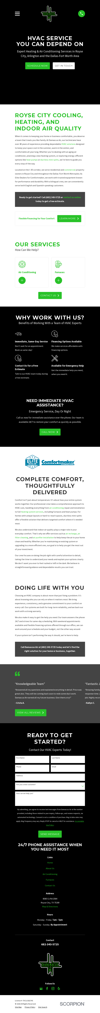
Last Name (56, 758)
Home (50, 863)
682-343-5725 (50, 944)
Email (54, 767)
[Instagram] (52, 988)
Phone (18, 767)
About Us (50, 868)
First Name (20, 758)
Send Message (50, 834)
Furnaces (50, 880)
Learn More (69, 218)
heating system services (32, 512)
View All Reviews (30, 713)
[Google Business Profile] (41, 988)
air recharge (71, 534)
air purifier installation (43, 538)
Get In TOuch (64, 65)
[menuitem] (18, 1007)
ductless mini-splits (49, 159)
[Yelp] (58, 988)
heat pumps (32, 159)
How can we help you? (24, 794)
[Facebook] (47, 988)
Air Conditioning (50, 874)
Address (19, 776)
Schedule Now (37, 65)
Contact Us (50, 295)
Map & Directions (50, 907)
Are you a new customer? (26, 785)
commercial (69, 169)
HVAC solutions (68, 144)
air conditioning (56, 508)
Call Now (50, 432)
